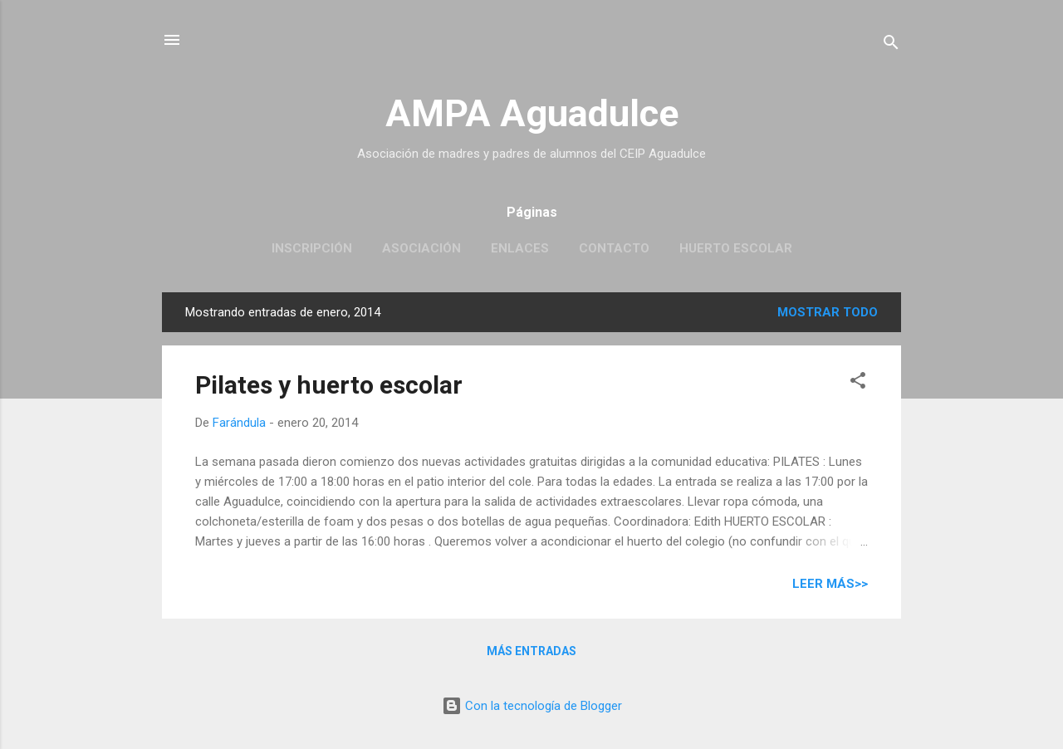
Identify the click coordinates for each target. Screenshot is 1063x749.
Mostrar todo (827, 312)
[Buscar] (891, 45)
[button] (858, 383)
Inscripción (312, 248)
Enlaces (520, 248)
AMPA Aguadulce (531, 113)
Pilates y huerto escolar (329, 384)
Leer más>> (830, 583)
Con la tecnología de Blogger (532, 705)
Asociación (421, 248)
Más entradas (531, 651)
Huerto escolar (735, 248)
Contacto (614, 248)
